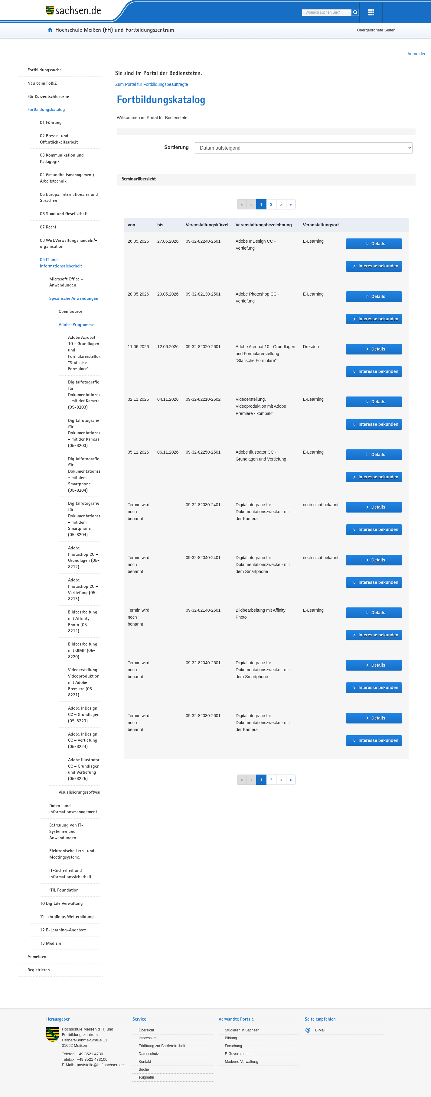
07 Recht (48, 227)
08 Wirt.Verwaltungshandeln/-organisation (68, 243)
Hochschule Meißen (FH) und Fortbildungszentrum (114, 29)
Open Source (70, 311)
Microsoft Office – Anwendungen (66, 282)
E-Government (237, 1054)
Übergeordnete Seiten (376, 30)
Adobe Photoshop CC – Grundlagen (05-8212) (84, 557)
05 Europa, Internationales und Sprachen (69, 197)
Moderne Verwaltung (241, 1062)
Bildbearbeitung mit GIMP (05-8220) (82, 650)
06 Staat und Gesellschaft (64, 213)
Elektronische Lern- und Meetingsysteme (71, 854)
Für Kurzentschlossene (48, 96)
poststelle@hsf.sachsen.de (100, 1065)
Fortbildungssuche (45, 70)
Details (378, 243)
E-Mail (320, 1030)
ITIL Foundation (64, 890)
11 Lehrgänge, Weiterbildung (67, 916)
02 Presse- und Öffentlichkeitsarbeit (59, 139)
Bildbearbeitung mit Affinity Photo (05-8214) (82, 621)
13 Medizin (50, 943)
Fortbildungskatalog (46, 109)
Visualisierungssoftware (79, 792)
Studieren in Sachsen (242, 1030)
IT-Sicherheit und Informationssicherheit (70, 873)
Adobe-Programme (76, 324)
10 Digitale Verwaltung (61, 903)
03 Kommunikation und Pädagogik (62, 158)
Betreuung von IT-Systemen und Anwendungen (66, 831)
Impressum (148, 1038)
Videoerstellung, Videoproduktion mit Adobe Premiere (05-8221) (84, 682)
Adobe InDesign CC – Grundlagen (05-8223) (84, 714)
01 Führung (51, 122)
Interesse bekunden (378, 266)
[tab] (86, 1020)
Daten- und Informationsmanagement (73, 809)
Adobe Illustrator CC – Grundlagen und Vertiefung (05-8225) (84, 769)
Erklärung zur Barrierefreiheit (162, 1046)
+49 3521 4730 (90, 1054)
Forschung (233, 1046)
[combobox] (327, 12)
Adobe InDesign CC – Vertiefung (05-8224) (82, 740)
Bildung (231, 1038)
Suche (144, 1069)
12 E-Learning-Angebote (63, 930)
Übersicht (146, 1030)
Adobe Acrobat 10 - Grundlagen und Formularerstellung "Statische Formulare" (84, 353)
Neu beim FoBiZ (42, 83)
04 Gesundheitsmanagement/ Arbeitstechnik (67, 178)
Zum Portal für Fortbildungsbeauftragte (151, 84)
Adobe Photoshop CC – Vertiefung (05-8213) (83, 589)
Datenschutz (149, 1054)
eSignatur (146, 1077)
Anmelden (416, 53)
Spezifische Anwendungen (73, 298)
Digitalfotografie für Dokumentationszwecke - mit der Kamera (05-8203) (84, 394)
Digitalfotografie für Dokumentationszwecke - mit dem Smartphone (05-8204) (84, 474)
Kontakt (145, 1062)
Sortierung (176, 147)
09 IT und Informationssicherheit (61, 263)
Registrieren (39, 969)
